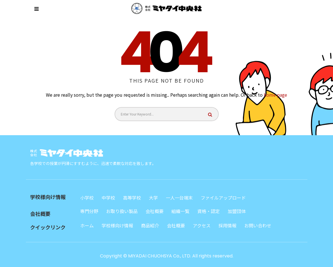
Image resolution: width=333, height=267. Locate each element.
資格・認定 (208, 211)
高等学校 (132, 197)
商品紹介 (150, 225)
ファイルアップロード (223, 197)
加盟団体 (237, 211)
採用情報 (227, 225)
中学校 (108, 197)
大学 (153, 197)
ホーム (87, 225)
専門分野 (89, 211)
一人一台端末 (179, 197)
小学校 (87, 197)
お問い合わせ (257, 225)
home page (275, 94)
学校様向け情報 (117, 225)
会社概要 (155, 211)
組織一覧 (180, 211)
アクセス (202, 225)
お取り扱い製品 (122, 211)
